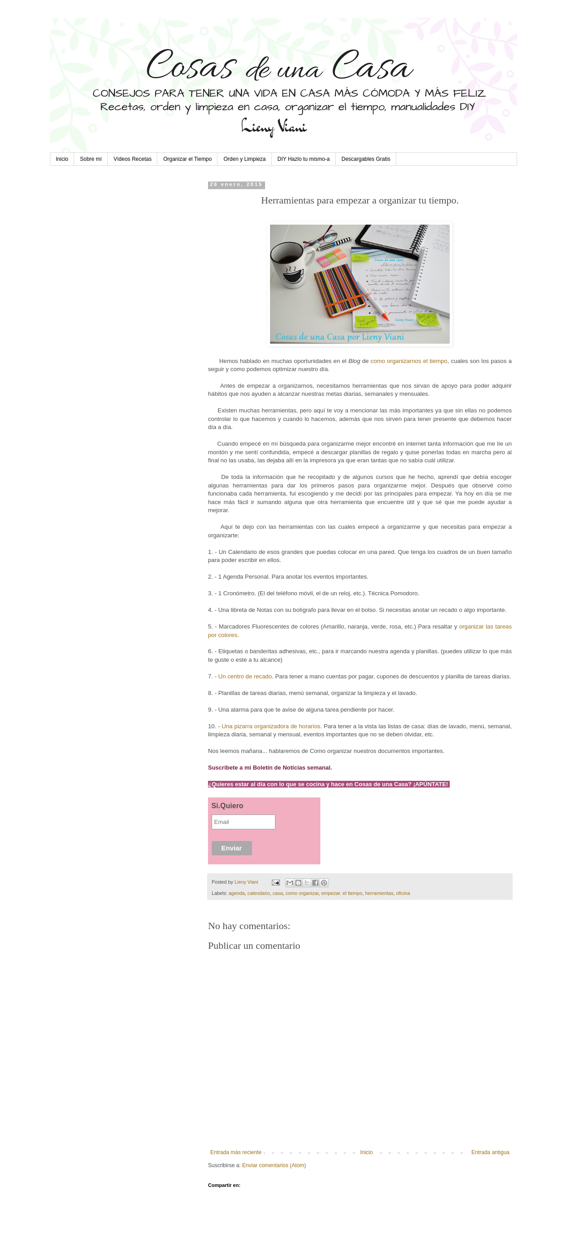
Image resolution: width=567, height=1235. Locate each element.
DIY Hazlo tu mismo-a (304, 159)
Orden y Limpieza (244, 159)
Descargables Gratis (365, 159)
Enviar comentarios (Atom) (274, 1165)
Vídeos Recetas (133, 159)
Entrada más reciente (235, 1152)
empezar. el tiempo (341, 893)
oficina (403, 893)
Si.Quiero (228, 806)
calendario (259, 893)
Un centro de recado (245, 676)
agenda (237, 893)
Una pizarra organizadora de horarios (271, 726)
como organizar (302, 893)
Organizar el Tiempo (187, 159)
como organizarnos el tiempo (409, 361)
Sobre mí (91, 159)
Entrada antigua (490, 1152)
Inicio (62, 159)
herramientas (379, 893)
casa (278, 893)
